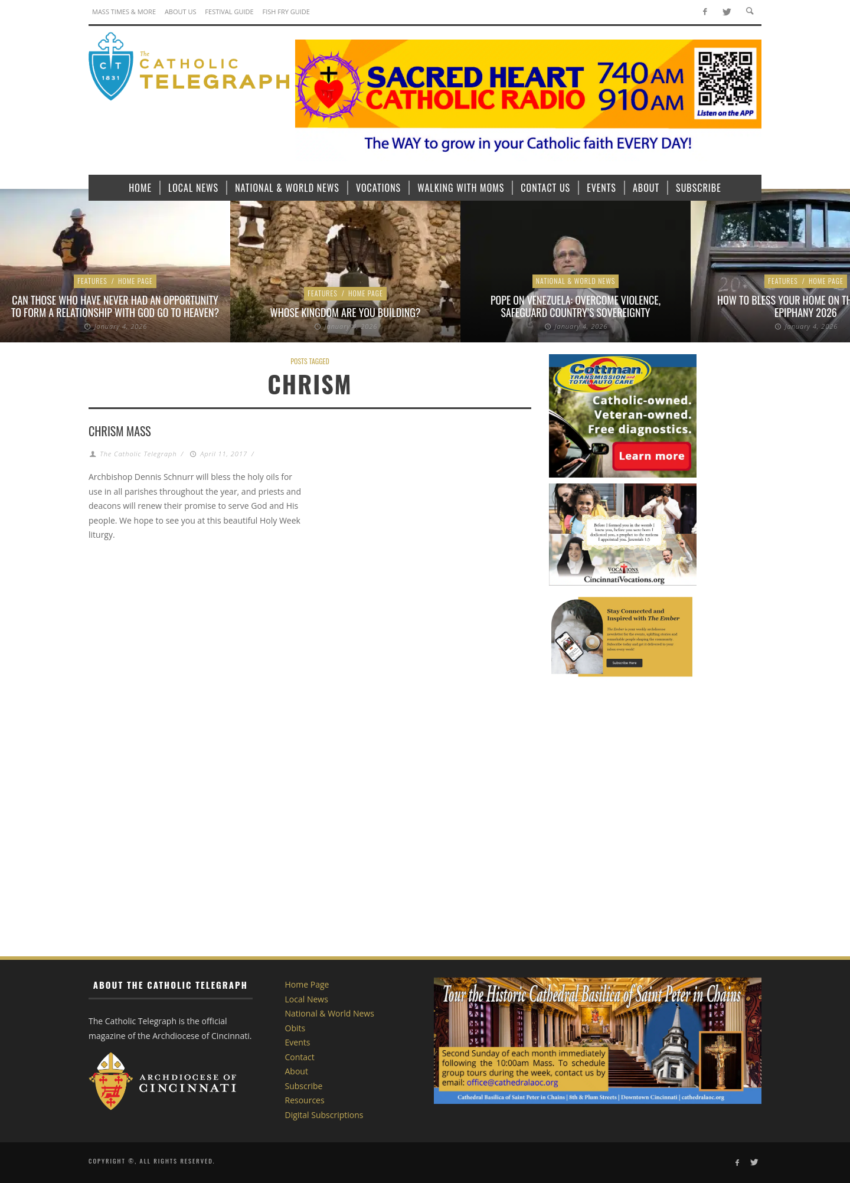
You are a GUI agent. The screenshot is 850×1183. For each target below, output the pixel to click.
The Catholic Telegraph (138, 453)
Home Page (135, 281)
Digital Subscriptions (324, 1114)
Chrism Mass (120, 431)
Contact (300, 1057)
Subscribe (304, 1086)
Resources (305, 1100)
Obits (295, 1028)
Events (297, 1042)
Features (92, 281)
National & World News (576, 281)
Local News (306, 999)
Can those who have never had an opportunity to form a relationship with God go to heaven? (115, 306)
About (296, 1071)
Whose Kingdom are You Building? (345, 312)
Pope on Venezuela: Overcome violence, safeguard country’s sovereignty (576, 306)
